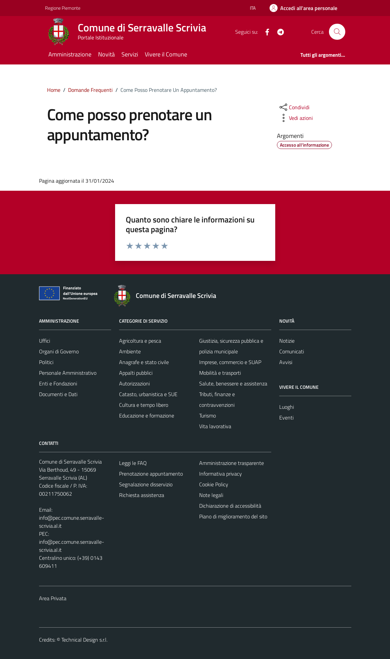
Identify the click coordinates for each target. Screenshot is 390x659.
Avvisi (285, 362)
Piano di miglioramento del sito (233, 516)
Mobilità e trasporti (220, 373)
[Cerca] (337, 32)
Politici (46, 362)
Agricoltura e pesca (140, 341)
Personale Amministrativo (67, 373)
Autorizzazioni (134, 383)
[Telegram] (278, 31)
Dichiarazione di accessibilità (230, 506)
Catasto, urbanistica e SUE (148, 394)
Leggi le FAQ (133, 463)
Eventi (286, 418)
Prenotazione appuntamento (151, 474)
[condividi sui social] (294, 107)
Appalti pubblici (135, 373)
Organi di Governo (59, 351)
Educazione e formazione (146, 415)
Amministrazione (69, 54)
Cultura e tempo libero (143, 405)
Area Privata (52, 598)
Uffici (44, 341)
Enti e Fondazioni (58, 383)
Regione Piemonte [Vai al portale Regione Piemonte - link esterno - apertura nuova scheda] (62, 7)
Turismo (207, 415)
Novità (106, 54)
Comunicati (291, 351)
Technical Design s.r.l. (84, 640)
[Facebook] (264, 31)
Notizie (287, 341)
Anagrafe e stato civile (144, 362)
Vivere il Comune (166, 54)
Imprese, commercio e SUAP (230, 362)
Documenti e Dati (58, 394)
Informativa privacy (220, 474)
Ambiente (130, 351)
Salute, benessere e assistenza (233, 383)
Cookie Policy (213, 484)
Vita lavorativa (215, 426)
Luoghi (286, 407)
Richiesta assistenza (141, 495)
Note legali (211, 495)
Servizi (129, 54)
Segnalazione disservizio (145, 484)
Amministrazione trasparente (231, 463)
